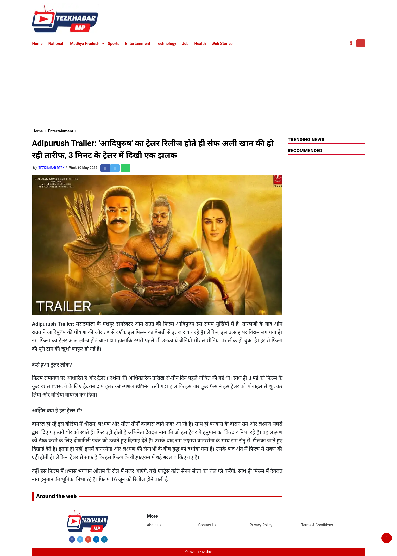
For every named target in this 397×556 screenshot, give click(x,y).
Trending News (306, 139)
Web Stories (222, 43)
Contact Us (207, 525)
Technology (166, 43)
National (55, 43)
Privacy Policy (261, 525)
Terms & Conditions (317, 525)
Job (185, 43)
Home (37, 43)
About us (154, 525)
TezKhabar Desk (51, 168)
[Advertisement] (198, 86)
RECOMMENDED (305, 150)
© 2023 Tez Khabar (198, 552)
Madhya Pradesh (84, 43)
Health (200, 43)
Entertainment (137, 43)
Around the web (56, 496)
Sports (113, 43)
